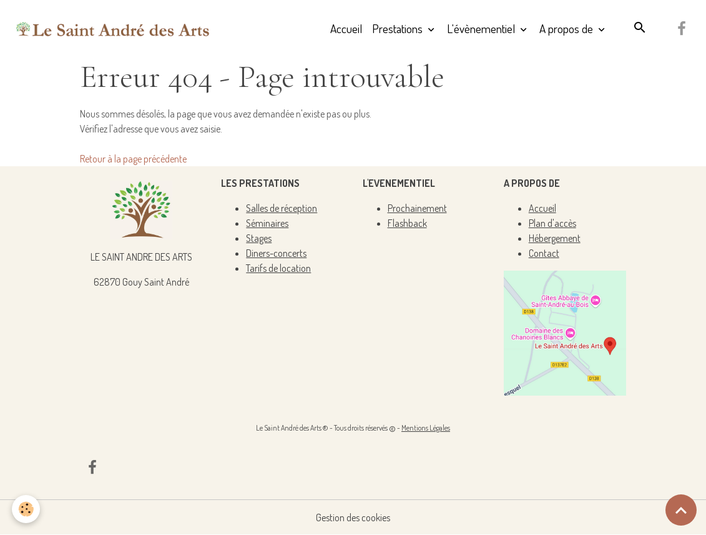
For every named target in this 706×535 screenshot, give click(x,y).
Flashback (407, 223)
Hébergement (555, 238)
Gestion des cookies (353, 517)
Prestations (398, 28)
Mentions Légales (425, 427)
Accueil (346, 28)
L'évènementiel (482, 28)
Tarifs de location (278, 268)
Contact (544, 253)
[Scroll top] (681, 510)
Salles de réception (281, 208)
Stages (259, 238)
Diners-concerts (276, 253)
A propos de (567, 28)
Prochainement (417, 208)
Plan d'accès (552, 223)
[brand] (113, 28)
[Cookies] (26, 509)
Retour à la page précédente (133, 158)
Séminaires (267, 223)
